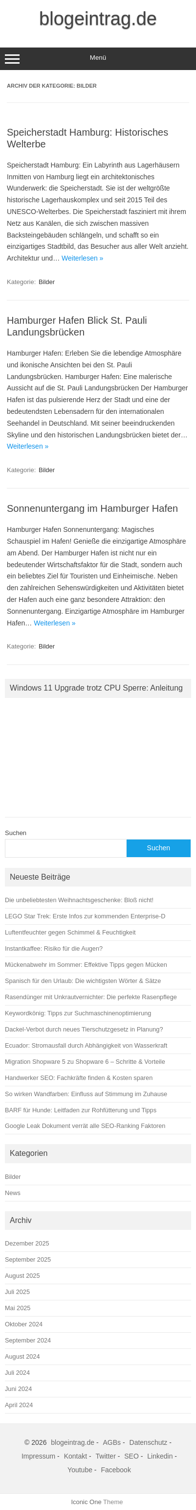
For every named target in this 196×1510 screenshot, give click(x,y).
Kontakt (75, 1456)
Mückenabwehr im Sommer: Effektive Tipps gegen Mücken (86, 964)
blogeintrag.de (98, 18)
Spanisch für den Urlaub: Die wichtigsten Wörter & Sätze (83, 980)
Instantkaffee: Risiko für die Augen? (54, 948)
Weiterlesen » (82, 258)
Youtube (79, 1470)
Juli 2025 (17, 1291)
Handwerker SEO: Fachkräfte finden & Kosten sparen (78, 1077)
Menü (98, 59)
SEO (131, 1456)
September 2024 (28, 1340)
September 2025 (28, 1259)
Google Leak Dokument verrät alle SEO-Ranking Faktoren (85, 1125)
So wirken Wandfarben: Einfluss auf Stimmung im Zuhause (86, 1094)
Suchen (15, 833)
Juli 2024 (17, 1372)
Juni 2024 (18, 1388)
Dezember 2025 (27, 1243)
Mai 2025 (17, 1308)
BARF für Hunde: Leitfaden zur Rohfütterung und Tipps (80, 1110)
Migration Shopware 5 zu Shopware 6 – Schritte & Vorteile (85, 1061)
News (13, 1193)
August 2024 (22, 1356)
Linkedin (160, 1456)
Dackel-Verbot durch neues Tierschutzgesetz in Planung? (84, 1029)
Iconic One (86, 1502)
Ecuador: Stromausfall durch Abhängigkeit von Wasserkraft (86, 1045)
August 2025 (22, 1275)
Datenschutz (149, 1442)
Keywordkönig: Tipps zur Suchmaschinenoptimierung (78, 1013)
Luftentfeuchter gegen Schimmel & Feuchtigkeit (70, 932)
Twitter (106, 1456)
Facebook (116, 1470)
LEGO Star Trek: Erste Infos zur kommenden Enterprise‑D (85, 916)
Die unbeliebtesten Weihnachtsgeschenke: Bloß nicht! (79, 900)
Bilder (47, 282)
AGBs (112, 1442)
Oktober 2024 (24, 1324)
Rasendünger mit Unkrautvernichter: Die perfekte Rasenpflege (91, 997)
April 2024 (19, 1405)
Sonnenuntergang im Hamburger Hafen (92, 508)
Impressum (38, 1456)
